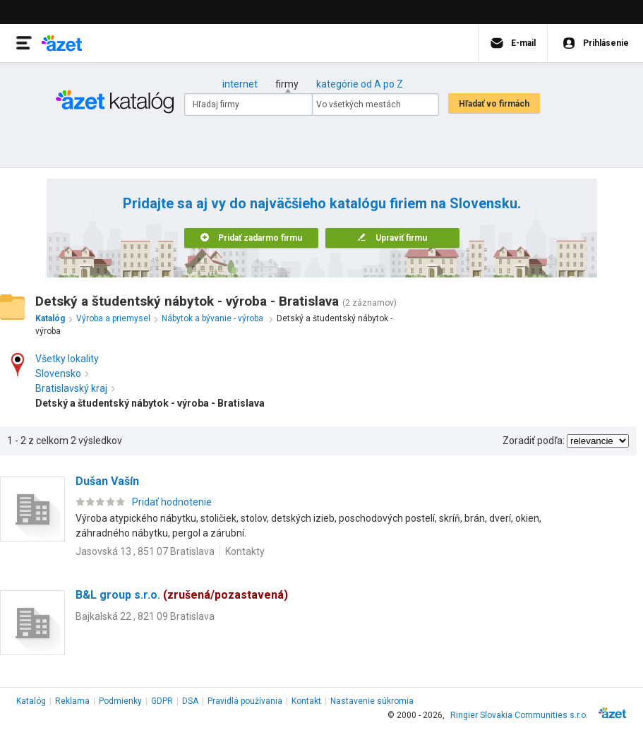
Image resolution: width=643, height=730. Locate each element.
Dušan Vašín (107, 481)
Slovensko (61, 373)
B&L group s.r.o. (182, 595)
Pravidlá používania (245, 701)
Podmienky (120, 701)
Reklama (72, 701)
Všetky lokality (67, 358)
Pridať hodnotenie (172, 502)
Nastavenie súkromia (372, 701)
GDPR (162, 701)
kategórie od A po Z (359, 84)
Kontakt (306, 701)
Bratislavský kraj (74, 388)
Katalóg (31, 701)
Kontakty (245, 551)
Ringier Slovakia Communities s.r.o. (519, 715)
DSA (190, 701)
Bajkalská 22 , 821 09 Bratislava (145, 616)
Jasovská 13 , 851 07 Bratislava (145, 551)
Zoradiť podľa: (534, 440)
